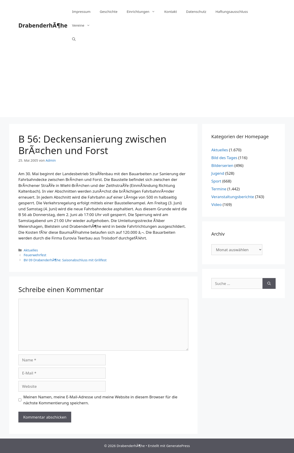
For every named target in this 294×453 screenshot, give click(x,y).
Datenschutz (196, 11)
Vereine (83, 25)
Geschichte (108, 11)
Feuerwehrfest (35, 255)
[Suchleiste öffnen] (74, 39)
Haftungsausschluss (231, 11)
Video (216, 204)
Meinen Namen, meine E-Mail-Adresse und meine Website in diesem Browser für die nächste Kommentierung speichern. (100, 399)
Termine (218, 188)
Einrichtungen (143, 11)
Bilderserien (222, 165)
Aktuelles (31, 250)
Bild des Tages (224, 157)
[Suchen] (269, 283)
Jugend (217, 173)
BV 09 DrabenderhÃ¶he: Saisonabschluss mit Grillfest (65, 260)
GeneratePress (178, 445)
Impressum (81, 11)
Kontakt (170, 11)
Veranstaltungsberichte (232, 196)
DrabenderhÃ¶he (43, 25)
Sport (216, 181)
